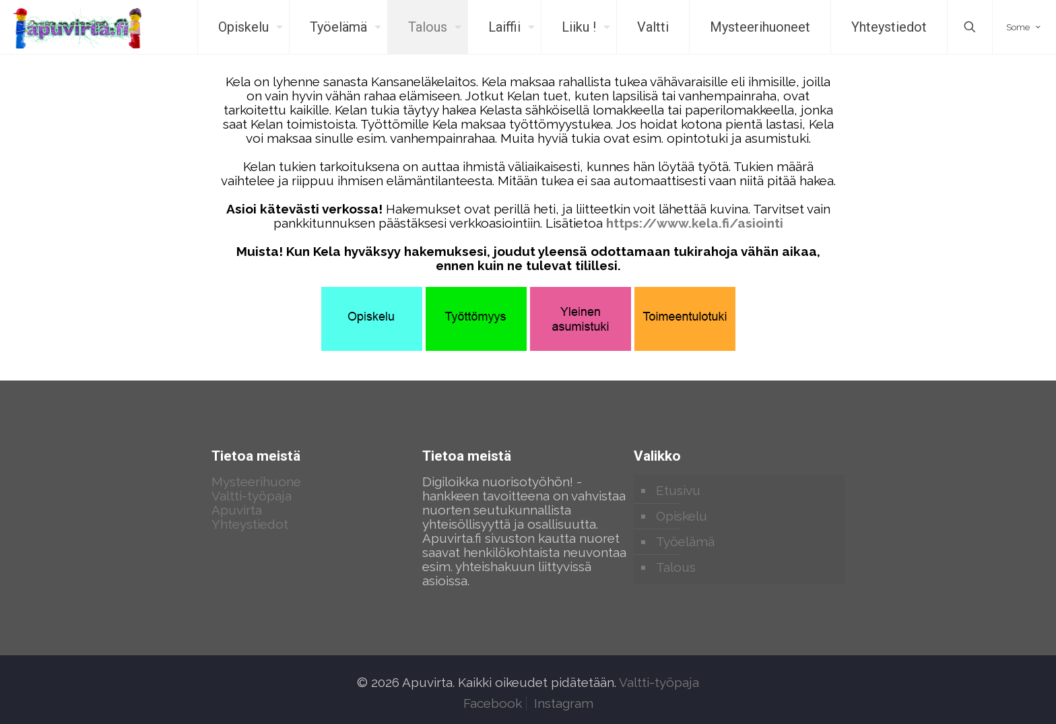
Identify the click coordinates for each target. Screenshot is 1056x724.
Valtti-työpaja (251, 495)
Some (1024, 27)
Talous (676, 567)
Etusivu (678, 490)
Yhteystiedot (249, 524)
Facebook (492, 703)
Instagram (563, 703)
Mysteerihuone (256, 481)
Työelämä (685, 541)
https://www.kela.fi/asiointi (694, 223)
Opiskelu (681, 515)
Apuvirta (236, 509)
